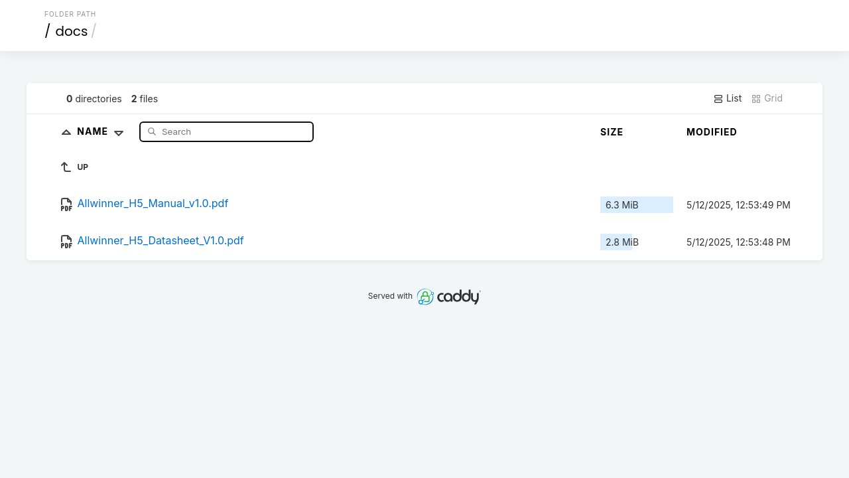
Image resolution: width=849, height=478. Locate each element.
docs (72, 31)
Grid (767, 98)
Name (103, 131)
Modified (712, 131)
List (727, 98)
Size (611, 131)
